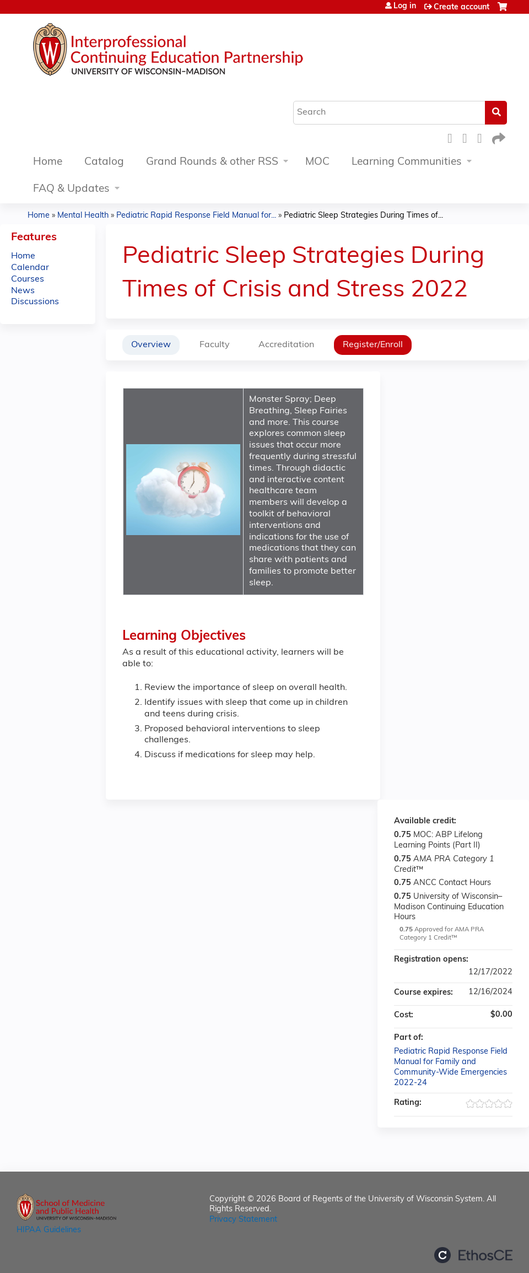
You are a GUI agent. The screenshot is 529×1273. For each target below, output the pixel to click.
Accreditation (286, 345)
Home (47, 162)
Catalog (104, 162)
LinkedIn (482, 137)
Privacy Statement (243, 1220)
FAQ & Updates (71, 189)
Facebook (452, 137)
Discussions (35, 302)
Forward (497, 137)
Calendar (30, 267)
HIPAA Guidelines (49, 1230)
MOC (317, 162)
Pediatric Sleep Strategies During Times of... (363, 216)
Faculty (214, 345)
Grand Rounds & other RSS (212, 162)
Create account (461, 7)
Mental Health (83, 216)
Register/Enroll (373, 345)
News (23, 291)
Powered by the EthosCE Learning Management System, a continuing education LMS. (473, 1255)
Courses (27, 279)
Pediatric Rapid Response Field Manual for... (196, 216)
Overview (151, 345)
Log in (404, 6)
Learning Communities (407, 162)
